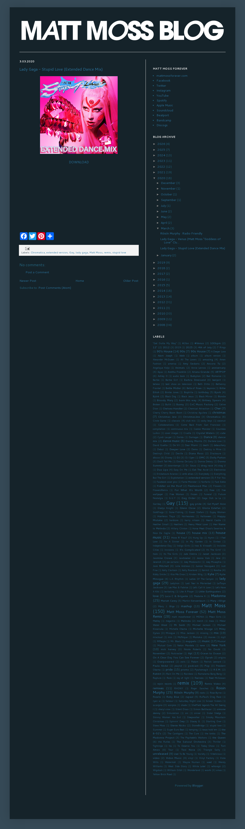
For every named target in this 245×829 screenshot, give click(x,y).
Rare (169, 678)
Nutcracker (177, 653)
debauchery (220, 445)
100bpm (215, 343)
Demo (194, 449)
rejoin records (164, 683)
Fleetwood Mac (197, 486)
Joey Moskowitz (192, 562)
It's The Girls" (213, 549)
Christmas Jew (167, 416)
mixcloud (158, 637)
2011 (161, 308)
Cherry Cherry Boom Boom (167, 412)
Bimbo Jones (172, 392)
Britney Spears (211, 400)
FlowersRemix (160, 490)
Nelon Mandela (185, 645)
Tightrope (158, 745)
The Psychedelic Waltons (193, 737)
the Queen (219, 737)
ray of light (183, 678)
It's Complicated (190, 549)
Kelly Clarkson (169, 570)
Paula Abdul (160, 665)
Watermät (170, 762)
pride (169, 669)
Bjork (217, 392)
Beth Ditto (204, 384)
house (181, 533)
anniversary (219, 367)
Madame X (200, 596)
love (156, 596)
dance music (171, 441)
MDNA (200, 616)
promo (185, 669)
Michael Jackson (201, 625)
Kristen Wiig (196, 574)
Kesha (217, 570)
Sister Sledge (214, 713)
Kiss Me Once (178, 574)
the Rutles (164, 741)
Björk (156, 396)
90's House (164, 351)
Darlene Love (215, 441)
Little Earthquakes (210, 591)
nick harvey (168, 649)
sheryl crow (164, 709)
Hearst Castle (213, 520)
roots (202, 692)
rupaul (189, 696)
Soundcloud (164, 110)
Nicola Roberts (192, 649)
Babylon (195, 376)
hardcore (173, 520)
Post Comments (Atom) (54, 288)
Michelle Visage (203, 628)
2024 (161, 155)
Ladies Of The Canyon (201, 578)
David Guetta (160, 445)
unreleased (160, 754)
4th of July (205, 347)
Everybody (204, 473)
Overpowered (165, 661)
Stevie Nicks (178, 725)
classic (176, 420)
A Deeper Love (218, 351)
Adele (182, 355)
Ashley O (163, 376)
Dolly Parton (218, 457)
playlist (178, 665)
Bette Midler (173, 388)
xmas (219, 770)
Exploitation (177, 477)
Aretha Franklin (177, 371)
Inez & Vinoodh (203, 545)
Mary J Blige (218, 600)
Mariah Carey (169, 600)
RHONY (178, 688)
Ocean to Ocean (210, 653)
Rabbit (157, 673)
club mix (191, 420)
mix (216, 633)
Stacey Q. (195, 721)
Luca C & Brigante (176, 596)
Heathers (178, 524)
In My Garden (194, 541)
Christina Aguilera (197, 412)
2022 (161, 167)
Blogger (197, 785)
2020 (161, 178)
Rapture (157, 678)
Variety (201, 753)
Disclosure (215, 453)
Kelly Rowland (189, 570)
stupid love (119, 252)
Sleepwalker (193, 717)
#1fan (185, 343)
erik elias (188, 473)
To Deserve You (186, 745)
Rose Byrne (216, 692)
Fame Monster (189, 481)
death (206, 445)
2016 (161, 279)
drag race (207, 465)
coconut (221, 420)
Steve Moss (159, 725)
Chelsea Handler (173, 408)
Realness (199, 678)
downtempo (174, 465)
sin (186, 713)
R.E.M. (217, 669)
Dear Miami (191, 445)
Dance (208, 437)
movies (211, 637)
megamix (170, 620)
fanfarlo (205, 481)
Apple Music (164, 105)
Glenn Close (188, 508)
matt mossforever (181, 616)
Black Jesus (187, 396)
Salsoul (169, 701)
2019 (161, 262)
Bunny (180, 404)
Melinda (186, 620)
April (164, 223)
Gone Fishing (176, 512)
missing (204, 633)
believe (156, 384)
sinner (197, 713)
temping (193, 729)
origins (222, 657)
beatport (216, 379)
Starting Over (213, 721)
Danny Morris (194, 441)
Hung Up (198, 537)
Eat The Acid (200, 469)
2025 (161, 150)
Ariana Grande (201, 371)
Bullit (168, 404)
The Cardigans (175, 733)
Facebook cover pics (167, 481)
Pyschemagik (201, 669)
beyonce (211, 388)
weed (209, 762)
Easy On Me (180, 469)
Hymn (211, 537)
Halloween (205, 516)
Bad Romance (213, 376)
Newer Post (27, 281)
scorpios (172, 705)
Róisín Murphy (184, 692)
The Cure (194, 733)
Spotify (161, 100)
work (208, 770)
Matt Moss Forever (182, 611)
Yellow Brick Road (162, 774)
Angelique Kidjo (161, 367)
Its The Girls (170, 553)
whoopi (216, 766)
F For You (220, 477)
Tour (170, 749)
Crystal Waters (205, 433)
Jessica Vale (203, 558)
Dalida (180, 437)
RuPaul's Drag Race (210, 696)
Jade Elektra (190, 553)
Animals (180, 367)
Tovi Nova (188, 749)
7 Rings (221, 347)
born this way (188, 400)
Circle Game (159, 420)
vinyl (190, 758)
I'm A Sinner (171, 541)
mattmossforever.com (172, 76)
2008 (161, 325)
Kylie (210, 574)
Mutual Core (164, 645)
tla (170, 745)
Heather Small (161, 524)
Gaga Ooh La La (211, 498)
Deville (179, 453)
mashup (186, 606)
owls (182, 661)
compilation (159, 429)
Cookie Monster (202, 429)
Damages (193, 437)
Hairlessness (188, 516)
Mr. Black (176, 641)
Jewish (157, 562)
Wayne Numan (191, 762)
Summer (157, 729)
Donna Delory (205, 461)
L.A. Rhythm (177, 578)
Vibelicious (216, 753)
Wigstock (158, 770)
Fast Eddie (220, 481)
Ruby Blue (172, 696)
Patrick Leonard (212, 661)
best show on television (178, 384)
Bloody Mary (165, 400)
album (194, 355)
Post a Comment (37, 272)
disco (156, 457)
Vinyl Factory (206, 758)
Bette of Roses (194, 388)
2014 (161, 291)
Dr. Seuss (191, 465)
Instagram (163, 90)
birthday (203, 392)
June (164, 211)
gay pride (196, 504)
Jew (218, 558)
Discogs (162, 125)
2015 (161, 285)
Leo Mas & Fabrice (178, 587)
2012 (161, 302)
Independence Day (162, 545)
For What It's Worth (188, 490)
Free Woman (177, 494)
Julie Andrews (182, 566)
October (167, 194)
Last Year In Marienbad (198, 583)
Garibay (157, 504)
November (168, 188)
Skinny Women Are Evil (167, 717)
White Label (198, 766)
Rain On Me (172, 673)
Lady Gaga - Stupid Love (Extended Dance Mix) (61, 69)
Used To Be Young (183, 753)
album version (213, 355)
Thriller (217, 741)
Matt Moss (96, 252)
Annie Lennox (198, 367)
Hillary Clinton (179, 528)
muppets (191, 641)
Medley (156, 620)
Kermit (205, 570)
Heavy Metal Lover (198, 524)
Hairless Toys (166, 516)
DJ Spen (190, 457)
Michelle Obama (178, 628)
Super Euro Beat (175, 729)
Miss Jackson (187, 633)
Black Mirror (205, 396)
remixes (158, 688)
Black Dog (170, 396)
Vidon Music (174, 758)
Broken (156, 404)
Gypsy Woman (218, 512)
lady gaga (82, 252)
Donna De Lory (184, 461)
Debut (160, 449)
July (164, 206)
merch (200, 620)
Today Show (208, 745)
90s (182, 351)
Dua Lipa (162, 469)
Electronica (220, 469)
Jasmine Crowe (162, 558)
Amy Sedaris (191, 363)
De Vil (176, 445)
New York (218, 645)
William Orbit (174, 770)
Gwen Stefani (196, 512)
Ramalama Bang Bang (210, 673)
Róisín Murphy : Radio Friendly (181, 233)
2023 (161, 161)
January (166, 255)
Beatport (162, 115)
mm (170, 637)
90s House (198, 351)
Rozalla (157, 696)
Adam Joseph (165, 355)
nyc (190, 653)
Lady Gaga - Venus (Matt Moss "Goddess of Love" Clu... (190, 240)
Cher (217, 408)
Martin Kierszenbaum (193, 600)
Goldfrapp (158, 512)
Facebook (163, 80)
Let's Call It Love (201, 587)
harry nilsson (192, 520)
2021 (161, 172)
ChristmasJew (191, 416)
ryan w (157, 701)
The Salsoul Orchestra (191, 741)
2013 (161, 296)
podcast (193, 665)
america (172, 363)
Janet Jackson (211, 553)
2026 (161, 144)
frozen (194, 494)
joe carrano (173, 562)
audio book (179, 376)
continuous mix (179, 429)
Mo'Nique (183, 637)
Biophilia (188, 392)
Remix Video (213, 683)
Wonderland (193, 770)
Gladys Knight (165, 508)
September (169, 200)
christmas (219, 412)
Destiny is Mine (212, 449)
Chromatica (38, 252)
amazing (208, 359)
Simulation (173, 713)
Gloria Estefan (211, 508)
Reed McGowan (217, 678)
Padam (194, 661)
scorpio (158, 705)
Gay (71, 252)
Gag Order (188, 498)
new (202, 645)
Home (79, 281)
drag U (222, 465)
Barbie (156, 379)
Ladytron (175, 583)
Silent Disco (181, 709)
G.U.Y (172, 498)
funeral (208, 494)
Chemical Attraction (199, 408)
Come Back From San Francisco (200, 424)
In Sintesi (215, 541)
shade (184, 705)
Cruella (187, 433)
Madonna (218, 595)
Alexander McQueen (163, 359)
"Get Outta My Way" (165, 343)
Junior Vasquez (205, 566)
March (165, 228)
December (168, 183)
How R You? (179, 537)
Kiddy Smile (159, 574)
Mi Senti (179, 625)
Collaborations (166, 424)
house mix (199, 533)
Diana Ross (196, 453)
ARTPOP (220, 371)
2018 (161, 268)
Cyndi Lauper (164, 437)
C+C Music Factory (201, 404)
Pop (207, 665)
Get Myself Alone (216, 504)
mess (211, 620)
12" (155, 347)
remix (107, 252)
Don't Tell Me (164, 461)
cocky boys (206, 420)
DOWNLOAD (79, 162)
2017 (161, 274)
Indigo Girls (183, 545)
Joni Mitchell (161, 566)
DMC (202, 457)
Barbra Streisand (195, 379)
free (212, 490)
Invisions (169, 549)
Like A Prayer (187, 591)
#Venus (199, 343)
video (156, 758)
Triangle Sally (212, 749)
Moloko (197, 637)
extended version (57, 252)
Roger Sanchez (199, 688)
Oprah (209, 657)
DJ (178, 457)
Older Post (130, 281)
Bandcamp (163, 120)
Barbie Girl (171, 379)
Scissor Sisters (213, 701)
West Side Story (177, 766)
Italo (155, 553)
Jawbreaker (185, 558)
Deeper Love (177, 449)
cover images (172, 433)
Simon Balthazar (202, 709)
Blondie (222, 396)
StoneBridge (198, 725)
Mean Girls (215, 616)
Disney (168, 457)
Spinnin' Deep (177, 721)
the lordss (210, 733)
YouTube (162, 95)
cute (223, 433)
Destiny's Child (161, 453)
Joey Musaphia (214, 562)
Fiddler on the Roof (169, 486)
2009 (161, 319)
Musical (221, 641)
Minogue (170, 633)
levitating (169, 591)
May (164, 217)
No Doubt (214, 649)
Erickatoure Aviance (167, 473)
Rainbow (188, 673)
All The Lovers (188, 359)
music (206, 641)
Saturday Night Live (190, 701)
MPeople (161, 641)
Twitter (161, 85)
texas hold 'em (209, 729)
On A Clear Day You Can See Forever (176, 657)
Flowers (217, 486)
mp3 (223, 637)
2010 (161, 313)
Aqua (160, 371)
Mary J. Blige (166, 606)
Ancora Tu (213, 363)
